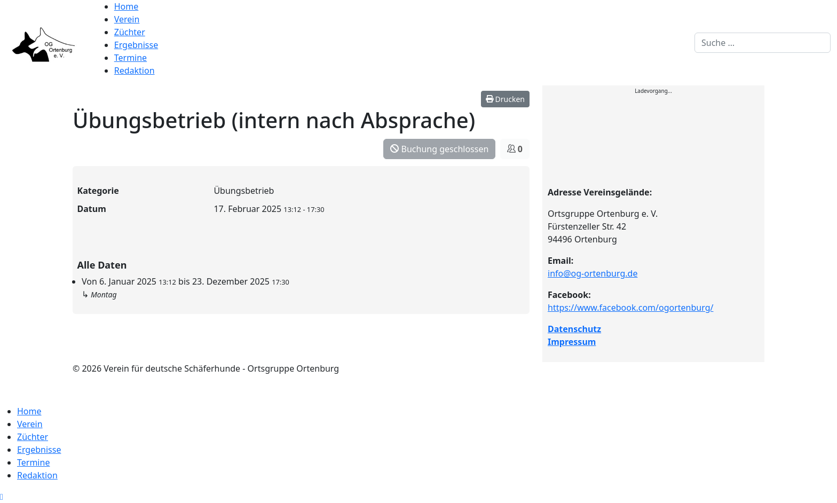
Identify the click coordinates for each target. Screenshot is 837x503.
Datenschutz (574, 329)
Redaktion (134, 70)
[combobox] (762, 43)
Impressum (572, 342)
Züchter (129, 32)
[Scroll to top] (1, 496)
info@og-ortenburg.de (592, 273)
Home (126, 6)
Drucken (505, 99)
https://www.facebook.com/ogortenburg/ (630, 307)
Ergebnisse (136, 45)
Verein (127, 19)
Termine (130, 58)
